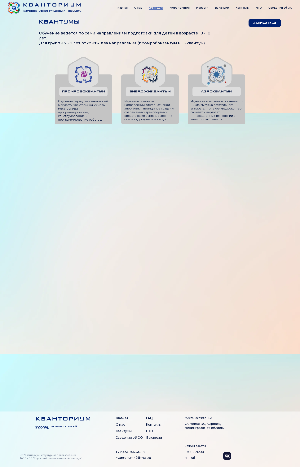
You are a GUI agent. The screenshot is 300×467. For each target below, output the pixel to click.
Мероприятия (180, 7)
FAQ (149, 418)
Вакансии (222, 7)
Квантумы (156, 7)
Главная (122, 7)
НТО (259, 7)
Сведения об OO (280, 7)
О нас (138, 7)
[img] (26, 422)
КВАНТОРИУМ (63, 419)
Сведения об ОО (129, 437)
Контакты (242, 7)
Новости (202, 7)
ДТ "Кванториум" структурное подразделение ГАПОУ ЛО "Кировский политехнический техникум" (51, 457)
